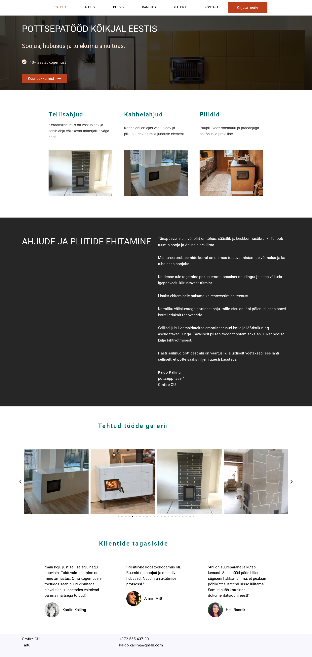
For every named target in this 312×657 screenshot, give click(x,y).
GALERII (180, 7)
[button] (20, 481)
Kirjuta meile (247, 7)
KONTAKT (211, 7)
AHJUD (90, 7)
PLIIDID (118, 7)
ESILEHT (60, 7)
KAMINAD (149, 7)
